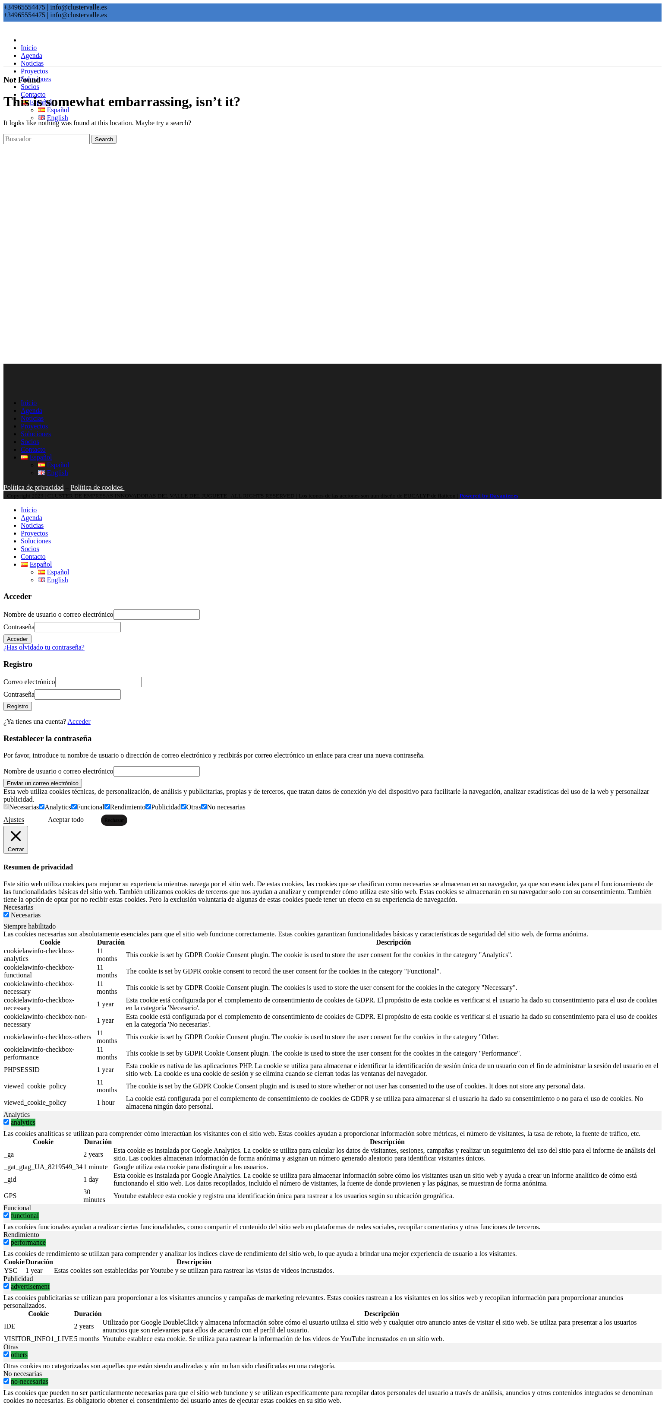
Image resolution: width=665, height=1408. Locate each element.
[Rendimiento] (107, 806)
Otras (194, 807)
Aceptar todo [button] (66, 819)
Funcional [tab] (17, 1207)
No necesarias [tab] (22, 1373)
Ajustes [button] (13, 819)
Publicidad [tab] (18, 1278)
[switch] (6, 1122)
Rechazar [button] (114, 820)
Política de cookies (98, 487)
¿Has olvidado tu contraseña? (44, 647)
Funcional (90, 807)
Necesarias (24, 807)
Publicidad (165, 807)
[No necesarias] (204, 806)
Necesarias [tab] (18, 907)
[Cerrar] (15, 840)
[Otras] (183, 806)
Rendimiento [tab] (21, 1234)
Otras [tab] (11, 1347)
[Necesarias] (6, 806)
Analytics (57, 807)
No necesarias (226, 807)
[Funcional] (74, 806)
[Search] (46, 139)
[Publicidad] (148, 806)
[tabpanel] (332, 1020)
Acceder (79, 721)
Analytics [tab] (16, 1114)
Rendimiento (128, 807)
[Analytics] (41, 806)
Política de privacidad (33, 487)
